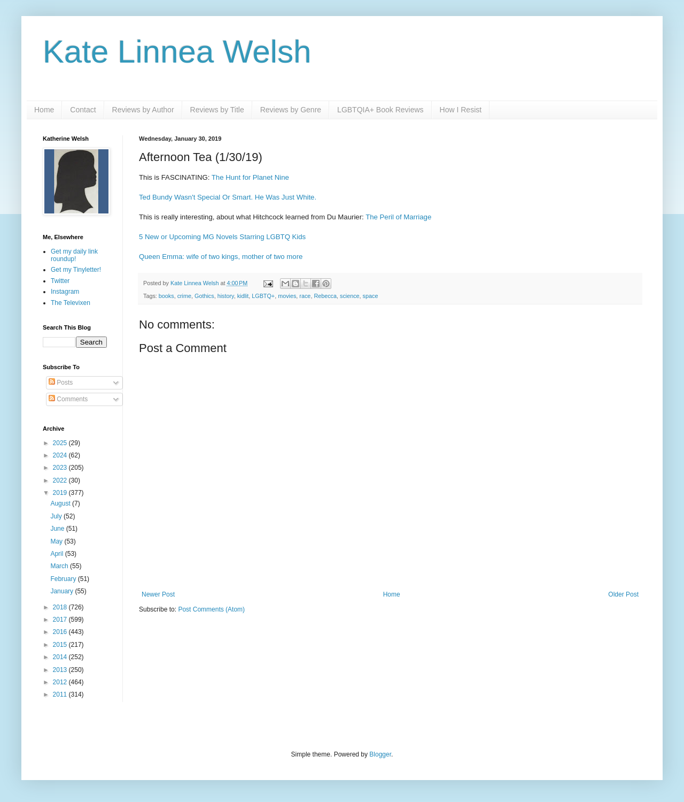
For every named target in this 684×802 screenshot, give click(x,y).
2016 (61, 632)
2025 (61, 443)
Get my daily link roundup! (74, 255)
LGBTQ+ (263, 296)
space (370, 296)
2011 (61, 694)
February (63, 579)
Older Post (623, 594)
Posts (61, 382)
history (225, 296)
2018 (61, 607)
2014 (61, 657)
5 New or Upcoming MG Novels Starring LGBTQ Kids (222, 237)
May (57, 541)
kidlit (243, 296)
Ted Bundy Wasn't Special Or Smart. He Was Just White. (227, 197)
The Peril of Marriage (398, 217)
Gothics (204, 296)
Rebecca (325, 296)
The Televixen (70, 303)
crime (184, 296)
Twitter (60, 281)
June (58, 528)
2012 (61, 682)
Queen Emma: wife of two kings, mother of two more (220, 257)
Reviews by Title (217, 109)
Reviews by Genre (290, 109)
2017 (61, 619)
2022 (61, 480)
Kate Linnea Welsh (177, 52)
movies (287, 296)
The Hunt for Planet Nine (250, 177)
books (166, 296)
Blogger (380, 754)
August (61, 503)
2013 (61, 670)
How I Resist (461, 109)
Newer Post (158, 594)
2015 (61, 644)
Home (44, 109)
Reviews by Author (143, 109)
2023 (61, 467)
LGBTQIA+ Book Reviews (380, 109)
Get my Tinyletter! (76, 269)
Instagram (65, 291)
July (57, 516)
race (304, 296)
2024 (61, 455)
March (60, 566)
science (350, 296)
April (57, 553)
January (62, 591)
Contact (83, 109)
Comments (68, 399)
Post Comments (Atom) (211, 609)
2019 (61, 493)
